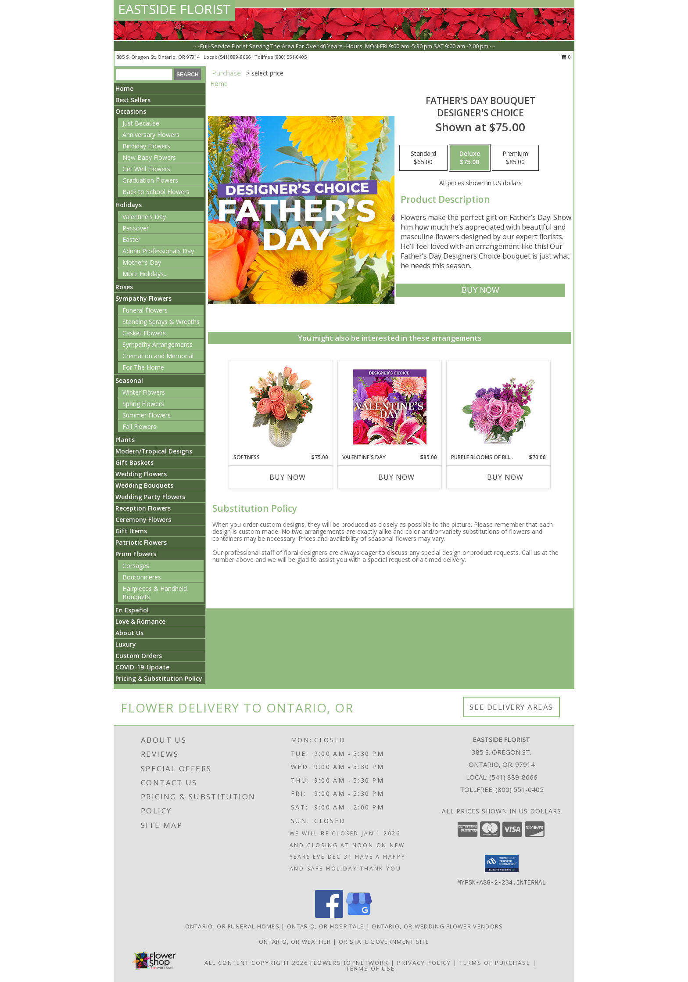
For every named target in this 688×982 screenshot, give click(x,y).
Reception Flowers (143, 508)
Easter (131, 239)
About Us (129, 633)
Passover (135, 228)
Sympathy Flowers (143, 298)
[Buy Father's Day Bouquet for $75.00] (480, 290)
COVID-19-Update (142, 667)
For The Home (143, 367)
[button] (502, 863)
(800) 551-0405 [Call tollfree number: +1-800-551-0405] (291, 57)
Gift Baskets (134, 462)
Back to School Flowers (156, 191)
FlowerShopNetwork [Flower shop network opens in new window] (349, 963)
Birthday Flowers (146, 146)
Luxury (125, 644)
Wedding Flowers (141, 474)
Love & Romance (140, 621)
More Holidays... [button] (145, 274)
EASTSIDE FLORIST (174, 9)
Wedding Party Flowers (150, 497)
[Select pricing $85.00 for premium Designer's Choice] (515, 158)
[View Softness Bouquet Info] (281, 407)
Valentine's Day (144, 216)
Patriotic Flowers (141, 542)
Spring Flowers (143, 403)
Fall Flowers (139, 426)
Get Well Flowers (146, 169)
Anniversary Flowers (150, 134)
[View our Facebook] (329, 915)
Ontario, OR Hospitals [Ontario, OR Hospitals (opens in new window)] (325, 926)
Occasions (130, 111)
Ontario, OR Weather (295, 942)
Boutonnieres (141, 577)
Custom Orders (138, 655)
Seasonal (129, 380)
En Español (132, 610)
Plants (125, 439)
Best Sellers (132, 100)
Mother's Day (141, 262)
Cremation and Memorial (158, 356)
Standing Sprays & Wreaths (161, 321)
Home (124, 88)
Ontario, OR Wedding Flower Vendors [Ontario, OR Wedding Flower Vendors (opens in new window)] (437, 926)
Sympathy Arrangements (157, 344)
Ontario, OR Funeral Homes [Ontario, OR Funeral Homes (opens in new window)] (232, 926)
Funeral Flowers (145, 310)
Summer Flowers (146, 415)
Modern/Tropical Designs (153, 451)
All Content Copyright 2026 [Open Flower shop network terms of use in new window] (256, 963)
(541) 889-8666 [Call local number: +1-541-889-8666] (235, 57)
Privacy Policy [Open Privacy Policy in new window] (424, 963)
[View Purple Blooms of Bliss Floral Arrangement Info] (498, 407)
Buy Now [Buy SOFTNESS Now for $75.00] (287, 477)
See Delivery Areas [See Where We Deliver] (511, 707)
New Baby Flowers (149, 157)
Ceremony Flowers (143, 519)
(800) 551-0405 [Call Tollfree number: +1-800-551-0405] (519, 789)
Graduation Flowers (150, 180)
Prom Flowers (135, 554)
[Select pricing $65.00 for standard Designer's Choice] (423, 158)
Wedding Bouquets (144, 485)
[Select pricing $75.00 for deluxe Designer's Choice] (469, 158)
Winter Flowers (143, 392)
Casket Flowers (144, 333)
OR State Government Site (384, 942)
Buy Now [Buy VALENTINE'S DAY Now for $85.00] (396, 477)
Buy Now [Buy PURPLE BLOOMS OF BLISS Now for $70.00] (505, 477)
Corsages (135, 565)
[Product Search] (144, 74)
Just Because (140, 123)
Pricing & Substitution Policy (158, 678)
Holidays (128, 205)
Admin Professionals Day (158, 251)
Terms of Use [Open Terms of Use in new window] (370, 968)
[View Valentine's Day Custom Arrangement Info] (389, 407)
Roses (124, 287)
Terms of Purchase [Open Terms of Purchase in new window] (494, 963)
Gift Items (131, 531)
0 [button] (565, 57)
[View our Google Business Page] (359, 915)
